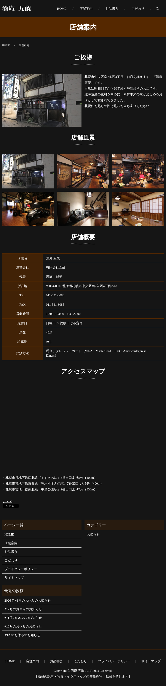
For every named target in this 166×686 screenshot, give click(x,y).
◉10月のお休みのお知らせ (23, 626)
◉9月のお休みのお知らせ (22, 635)
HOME (62, 8)
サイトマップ (14, 577)
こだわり (137, 8)
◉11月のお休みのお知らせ (23, 618)
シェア (7, 501)
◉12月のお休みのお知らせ (23, 609)
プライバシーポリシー (21, 569)
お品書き (111, 8)
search (160, 9)
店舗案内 (86, 8)
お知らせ (93, 534)
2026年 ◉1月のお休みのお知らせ (28, 600)
